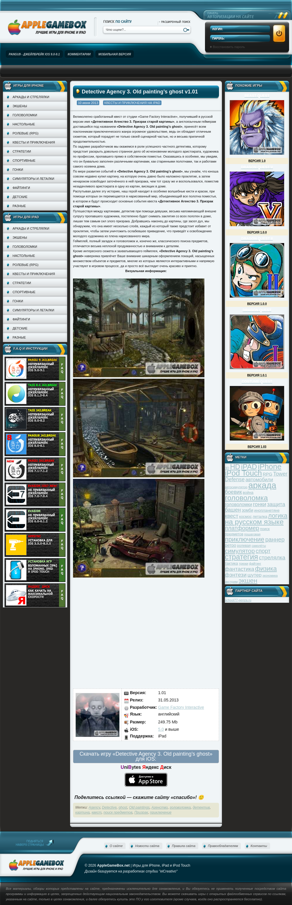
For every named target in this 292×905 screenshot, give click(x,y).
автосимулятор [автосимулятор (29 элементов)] (236, 487)
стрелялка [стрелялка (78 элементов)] (272, 557)
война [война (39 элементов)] (248, 492)
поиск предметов (117, 812)
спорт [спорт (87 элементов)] (263, 551)
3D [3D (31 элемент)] (227, 468)
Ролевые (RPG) (26, 133)
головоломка (180, 807)
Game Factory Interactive (181, 707)
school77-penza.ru (238, 600)
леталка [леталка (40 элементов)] (260, 516)
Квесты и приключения (34, 142)
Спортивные (24, 160)
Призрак (141, 812)
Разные (19, 206)
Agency (94, 807)
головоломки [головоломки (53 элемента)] (238, 504)
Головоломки (25, 115)
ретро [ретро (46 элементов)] (230, 545)
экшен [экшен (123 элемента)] (248, 580)
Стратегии (22, 151)
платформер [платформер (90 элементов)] (242, 528)
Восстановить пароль (229, 47)
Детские (20, 197)
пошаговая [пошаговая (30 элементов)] (252, 534)
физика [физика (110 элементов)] (266, 568)
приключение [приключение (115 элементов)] (244, 539)
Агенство (160, 807)
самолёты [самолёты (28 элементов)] (259, 545)
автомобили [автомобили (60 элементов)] (259, 479)
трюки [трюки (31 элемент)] (243, 563)
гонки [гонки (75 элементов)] (259, 504)
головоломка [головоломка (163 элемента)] (246, 498)
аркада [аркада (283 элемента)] (262, 485)
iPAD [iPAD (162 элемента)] (249, 467)
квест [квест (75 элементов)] (231, 516)
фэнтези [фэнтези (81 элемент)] (235, 575)
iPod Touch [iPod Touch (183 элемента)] (243, 473)
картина (82, 812)
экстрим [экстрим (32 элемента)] (231, 581)
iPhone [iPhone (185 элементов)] (269, 466)
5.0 (161, 729)
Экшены (20, 106)
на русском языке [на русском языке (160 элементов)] (254, 522)
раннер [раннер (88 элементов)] (274, 539)
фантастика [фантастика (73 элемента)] (239, 569)
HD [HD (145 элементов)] (235, 467)
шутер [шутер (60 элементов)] (254, 575)
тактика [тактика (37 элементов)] (231, 563)
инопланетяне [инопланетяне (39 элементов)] (267, 510)
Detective (109, 807)
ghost (123, 807)
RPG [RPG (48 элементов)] (267, 474)
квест (97, 812)
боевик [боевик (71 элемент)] (233, 492)
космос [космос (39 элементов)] (245, 516)
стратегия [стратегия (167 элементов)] (241, 557)
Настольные (24, 124)
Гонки (18, 169)
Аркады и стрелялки (31, 97)
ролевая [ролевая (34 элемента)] (244, 546)
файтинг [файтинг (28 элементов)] (255, 563)
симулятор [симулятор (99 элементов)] (240, 550)
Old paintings (139, 807)
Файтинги (21, 187)
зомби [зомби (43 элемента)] (247, 510)
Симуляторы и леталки (33, 178)
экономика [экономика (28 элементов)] (270, 575)
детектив (201, 807)
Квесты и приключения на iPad (132, 103)
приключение (160, 812)
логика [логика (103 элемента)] (277, 515)
